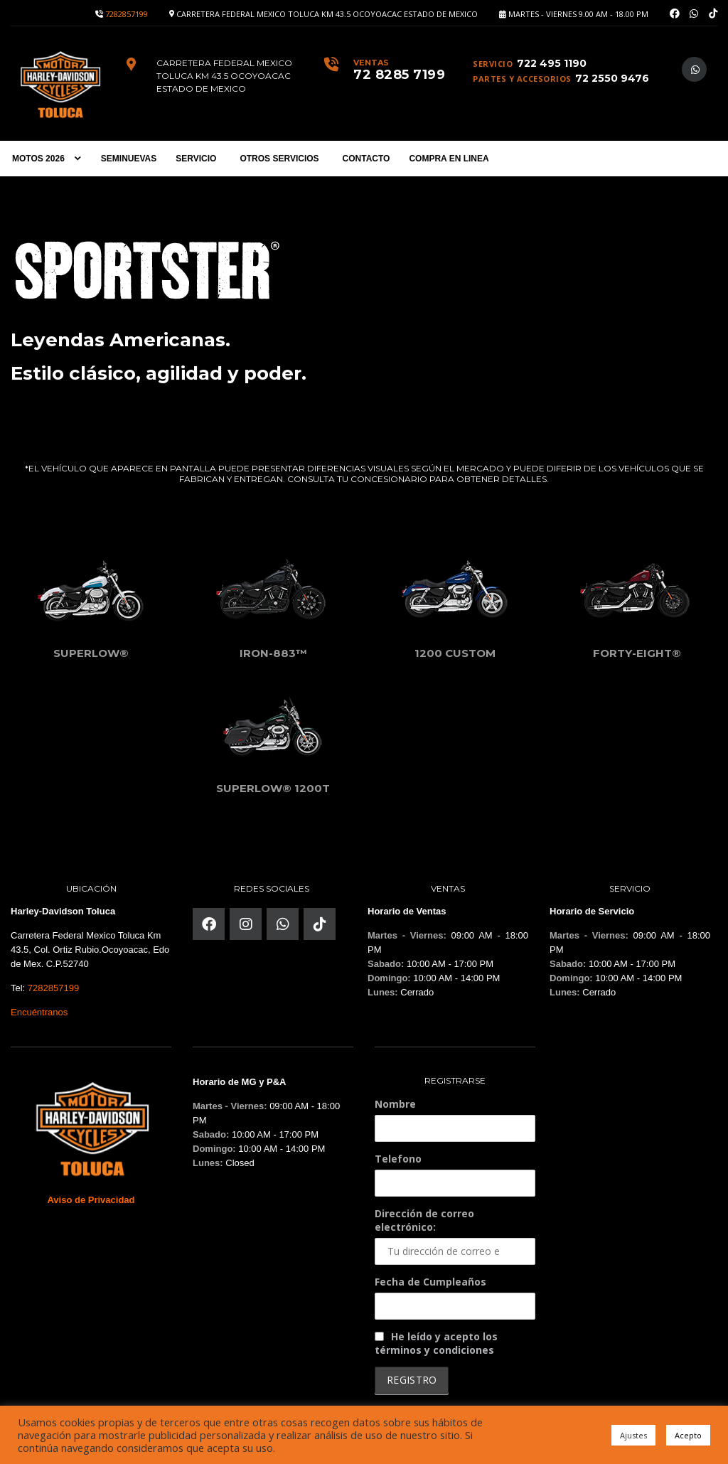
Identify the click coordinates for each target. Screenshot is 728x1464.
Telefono (398, 1156)
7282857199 (126, 14)
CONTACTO (366, 159)
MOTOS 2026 (38, 159)
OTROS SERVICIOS (279, 159)
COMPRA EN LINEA (448, 159)
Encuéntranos (39, 1009)
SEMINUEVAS (128, 159)
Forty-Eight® (637, 650)
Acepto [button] (688, 1435)
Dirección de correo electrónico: (455, 1233)
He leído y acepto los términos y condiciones (436, 1340)
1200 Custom (455, 650)
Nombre (395, 1101)
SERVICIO (196, 159)
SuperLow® (91, 650)
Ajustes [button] (633, 1435)
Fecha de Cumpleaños (430, 1279)
